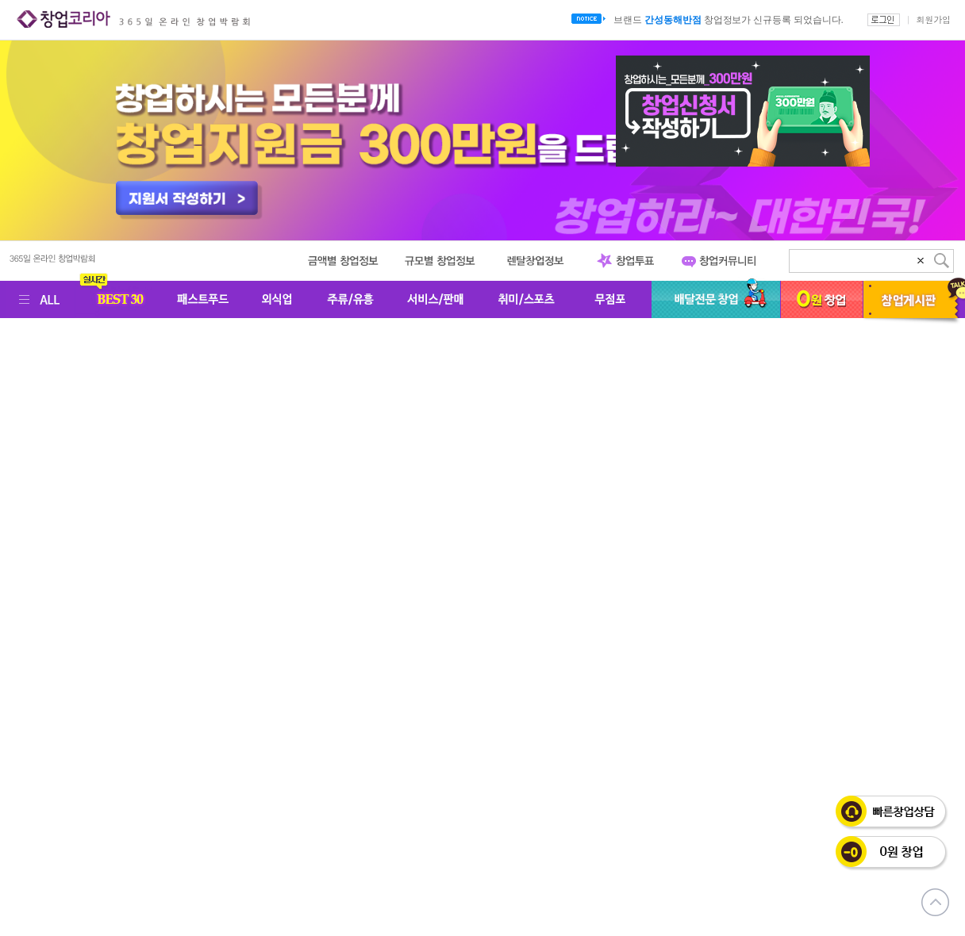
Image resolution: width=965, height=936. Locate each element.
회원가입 (933, 19)
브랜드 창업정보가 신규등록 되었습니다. (728, 19)
